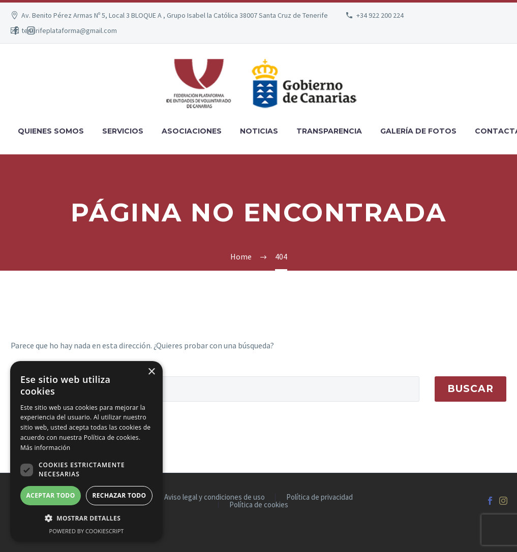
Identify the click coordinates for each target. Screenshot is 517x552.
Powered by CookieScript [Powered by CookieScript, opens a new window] (86, 531)
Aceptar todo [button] (50, 495)
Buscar (470, 389)
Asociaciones (192, 131)
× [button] (151, 372)
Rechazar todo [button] (119, 495)
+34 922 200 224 (380, 15)
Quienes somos (51, 131)
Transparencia (329, 131)
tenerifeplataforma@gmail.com (69, 30)
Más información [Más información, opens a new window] (45, 447)
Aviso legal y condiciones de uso (214, 497)
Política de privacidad (319, 497)
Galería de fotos (418, 131)
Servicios (122, 131)
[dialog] (86, 451)
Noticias (259, 131)
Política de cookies (258, 505)
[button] (86, 518)
